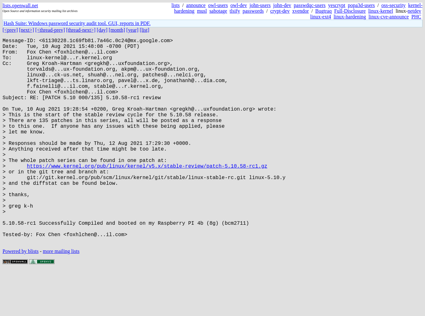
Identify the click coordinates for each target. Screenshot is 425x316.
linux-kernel (380, 11)
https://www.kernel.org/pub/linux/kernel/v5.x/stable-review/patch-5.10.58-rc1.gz (147, 194)
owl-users (218, 5)
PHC (416, 16)
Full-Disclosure (350, 11)
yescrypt (336, 5)
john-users (260, 5)
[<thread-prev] (50, 30)
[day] (102, 30)
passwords (253, 11)
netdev (414, 11)
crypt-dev (280, 11)
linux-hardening (350, 16)
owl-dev (238, 5)
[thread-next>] (81, 30)
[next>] (26, 30)
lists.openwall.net (20, 5)
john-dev (282, 5)
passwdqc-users (309, 5)
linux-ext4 (320, 16)
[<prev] (10, 30)
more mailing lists (61, 297)
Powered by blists (21, 297)
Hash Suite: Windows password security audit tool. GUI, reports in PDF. (77, 23)
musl (202, 11)
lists (175, 5)
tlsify (235, 11)
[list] (144, 30)
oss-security (393, 5)
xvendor (300, 11)
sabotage (218, 11)
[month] (117, 30)
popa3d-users (361, 5)
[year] (132, 30)
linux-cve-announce (389, 16)
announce (195, 5)
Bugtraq (323, 11)
